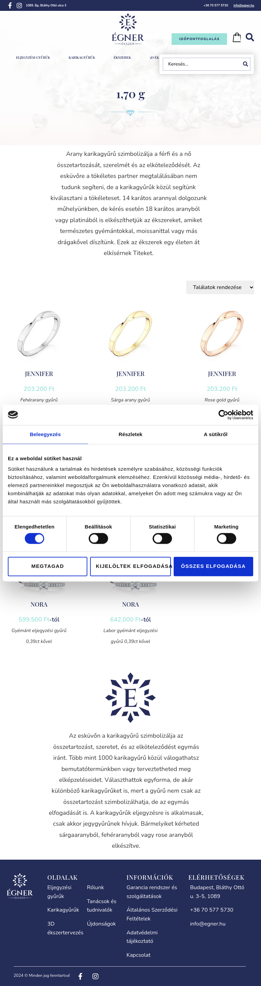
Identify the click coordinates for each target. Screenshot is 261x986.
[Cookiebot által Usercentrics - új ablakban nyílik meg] (223, 415)
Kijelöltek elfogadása (133, 566)
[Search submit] (246, 64)
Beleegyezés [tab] (45, 434)
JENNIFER (39, 374)
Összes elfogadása (213, 566)
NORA (39, 604)
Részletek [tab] (130, 434)
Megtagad (47, 566)
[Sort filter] (220, 287)
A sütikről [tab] (216, 434)
